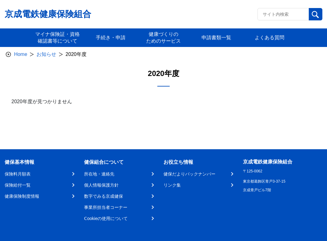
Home (20, 54)
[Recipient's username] (283, 14)
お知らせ (46, 54)
